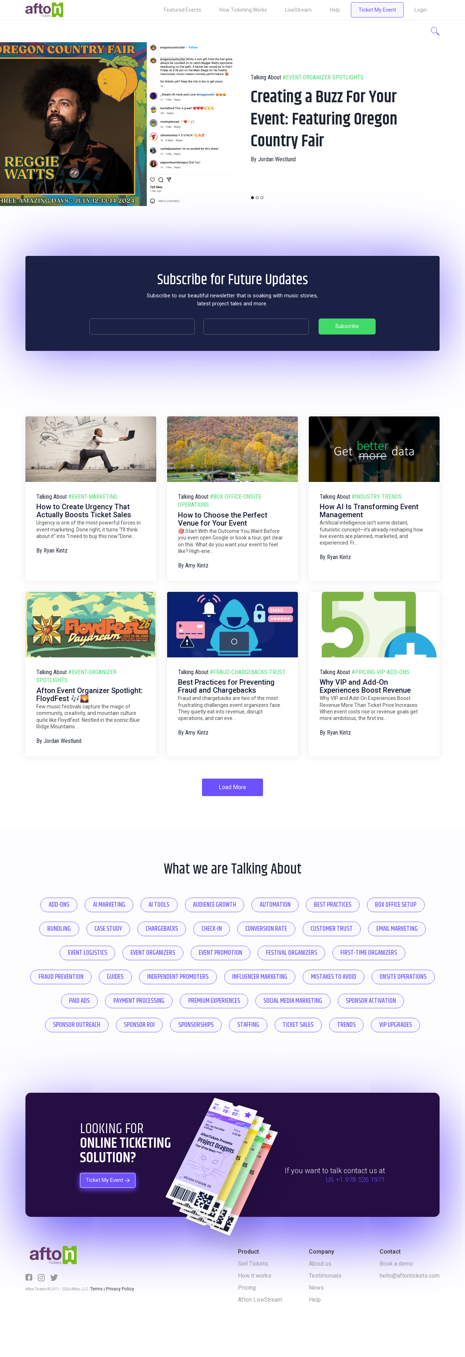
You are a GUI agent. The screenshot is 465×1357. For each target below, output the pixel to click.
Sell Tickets (253, 1289)
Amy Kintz (197, 559)
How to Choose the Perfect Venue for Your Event (222, 513)
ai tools (187, 899)
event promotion (380, 949)
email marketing (157, 949)
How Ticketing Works (243, 10)
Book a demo (396, 1289)
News (316, 1313)
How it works (254, 1301)
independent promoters (380, 975)
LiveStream (298, 10)
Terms (95, 1314)
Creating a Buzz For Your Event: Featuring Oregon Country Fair (319, 118)
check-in (321, 924)
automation (319, 899)
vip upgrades (348, 1050)
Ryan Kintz (56, 544)
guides (309, 975)
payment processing (381, 1000)
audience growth (250, 899)
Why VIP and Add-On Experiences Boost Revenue (365, 680)
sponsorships (118, 1050)
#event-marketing (92, 490)
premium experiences (74, 1025)
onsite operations (247, 1000)
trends (291, 1050)
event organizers (303, 949)
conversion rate (383, 924)
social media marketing (164, 1025)
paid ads (313, 1000)
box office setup (81, 924)
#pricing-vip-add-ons (380, 665)
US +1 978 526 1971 (352, 1205)
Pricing (247, 1313)
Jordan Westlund (277, 174)
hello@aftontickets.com (410, 1301)
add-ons (71, 899)
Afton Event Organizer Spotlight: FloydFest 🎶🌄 (89, 688)
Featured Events (182, 10)
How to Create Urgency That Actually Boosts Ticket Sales (83, 504)
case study (201, 924)
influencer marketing (86, 1000)
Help (335, 10)
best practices (385, 899)
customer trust (83, 949)
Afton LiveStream (260, 1325)
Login (421, 10)
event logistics (229, 949)
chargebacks (263, 924)
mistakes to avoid (169, 1000)
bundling (145, 924)
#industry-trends (377, 490)
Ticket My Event (377, 10)
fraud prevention (247, 975)
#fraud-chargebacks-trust (248, 665)
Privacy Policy (115, 1314)
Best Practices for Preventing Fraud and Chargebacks (226, 680)
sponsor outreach (332, 1025)
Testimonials (325, 1301)
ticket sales (235, 1050)
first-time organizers (164, 975)
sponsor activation (251, 1025)
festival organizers (78, 975)
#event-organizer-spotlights (323, 62)
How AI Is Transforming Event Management (369, 504)
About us (320, 1289)
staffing (177, 1050)
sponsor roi (403, 1025)
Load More (232, 780)
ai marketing (129, 899)
